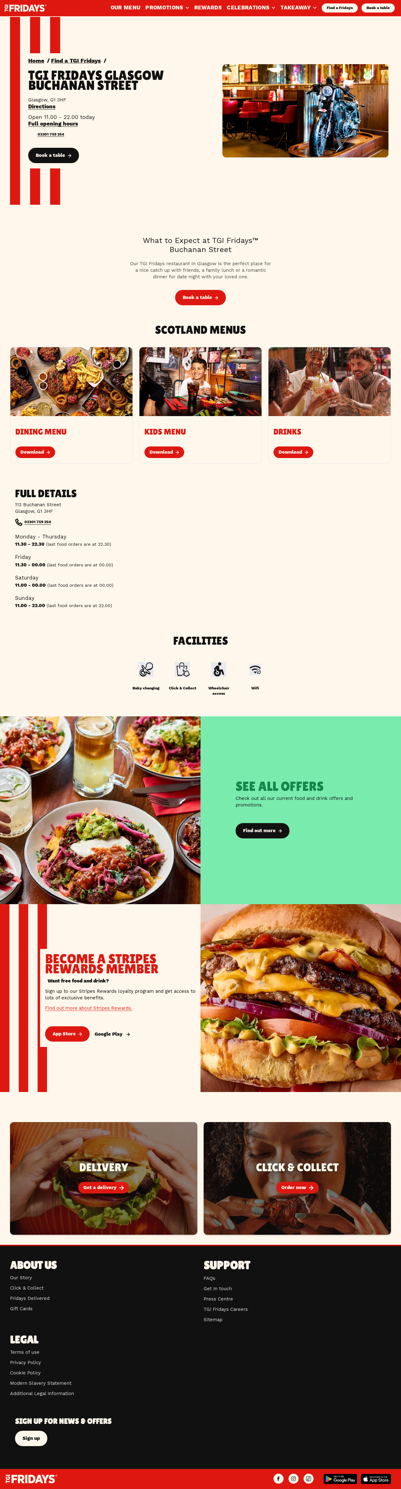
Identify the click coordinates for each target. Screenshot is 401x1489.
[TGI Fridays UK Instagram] (294, 1479)
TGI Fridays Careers (226, 1309)
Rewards (208, 7)
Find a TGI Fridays (76, 60)
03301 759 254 (51, 134)
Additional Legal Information (42, 1393)
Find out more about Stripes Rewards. (88, 1008)
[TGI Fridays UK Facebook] (278, 1479)
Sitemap (213, 1319)
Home (36, 60)
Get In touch (218, 1288)
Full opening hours (53, 124)
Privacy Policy (25, 1362)
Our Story (21, 1277)
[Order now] (297, 1178)
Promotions (167, 7)
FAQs (209, 1278)
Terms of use (24, 1352)
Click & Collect (27, 1288)
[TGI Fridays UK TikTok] (309, 1479)
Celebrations (251, 7)
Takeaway (298, 7)
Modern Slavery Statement (40, 1383)
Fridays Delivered (29, 1298)
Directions (41, 106)
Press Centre (218, 1299)
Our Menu (126, 7)
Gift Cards (21, 1308)
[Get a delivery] (103, 1178)
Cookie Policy (25, 1373)
